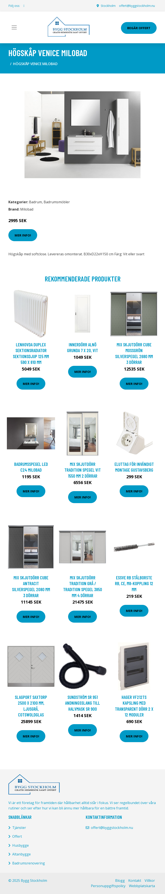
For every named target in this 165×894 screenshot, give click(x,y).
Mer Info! (23, 235)
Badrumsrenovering (28, 863)
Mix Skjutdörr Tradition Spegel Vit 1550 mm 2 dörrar (82, 469)
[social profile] (24, 6)
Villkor (150, 880)
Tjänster (19, 827)
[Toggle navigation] (14, 27)
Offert (17, 836)
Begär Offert (138, 28)
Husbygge (20, 845)
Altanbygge (21, 854)
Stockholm (108, 6)
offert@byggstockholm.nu (137, 6)
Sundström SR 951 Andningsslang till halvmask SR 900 (82, 703)
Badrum (35, 202)
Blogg (120, 880)
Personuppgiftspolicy (108, 886)
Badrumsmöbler (57, 202)
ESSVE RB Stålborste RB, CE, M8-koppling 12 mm (134, 583)
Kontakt (134, 880)
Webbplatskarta (142, 886)
